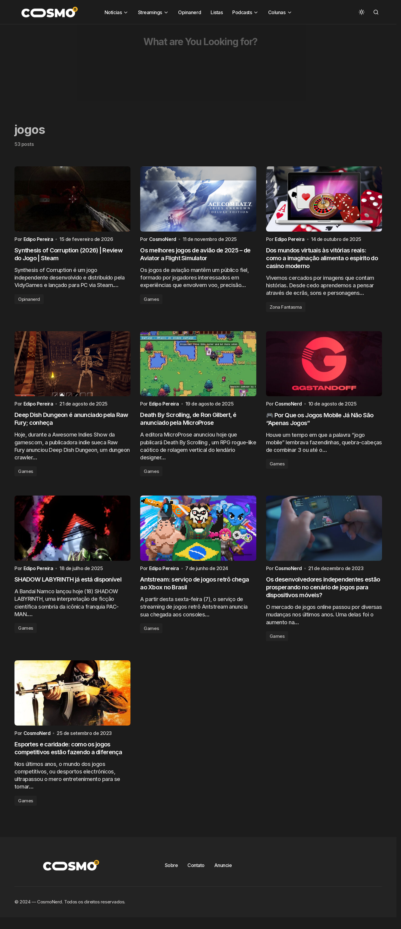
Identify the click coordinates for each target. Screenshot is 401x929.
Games (151, 301)
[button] (362, 12)
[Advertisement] (181, 66)
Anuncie (223, 873)
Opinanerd (29, 301)
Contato (196, 873)
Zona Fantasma (286, 309)
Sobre (171, 873)
